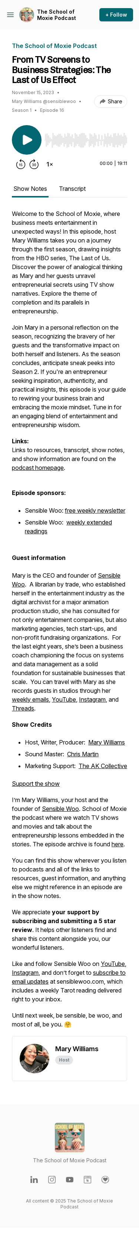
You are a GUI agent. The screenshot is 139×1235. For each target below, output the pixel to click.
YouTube (64, 699)
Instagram (92, 699)
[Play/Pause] (27, 140)
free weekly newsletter (95, 510)
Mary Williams (106, 742)
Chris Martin (83, 754)
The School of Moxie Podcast (56, 14)
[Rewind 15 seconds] (21, 164)
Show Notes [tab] (30, 188)
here (117, 844)
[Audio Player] (85, 138)
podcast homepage (38, 467)
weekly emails (30, 699)
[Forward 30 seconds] (34, 164)
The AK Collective (103, 766)
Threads (23, 708)
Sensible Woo (60, 808)
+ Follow (116, 14)
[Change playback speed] (49, 164)
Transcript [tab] (72, 188)
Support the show (36, 783)
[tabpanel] (69, 622)
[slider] (85, 140)
